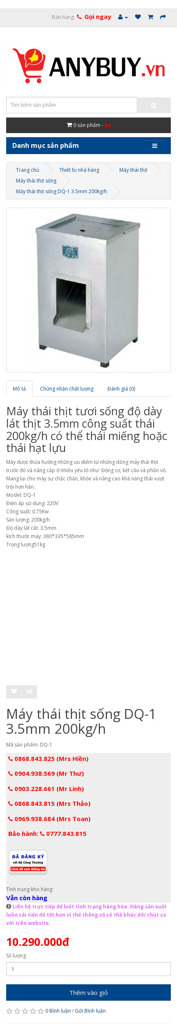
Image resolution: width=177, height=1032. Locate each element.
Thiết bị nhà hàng (79, 169)
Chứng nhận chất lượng (66, 388)
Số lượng (16, 955)
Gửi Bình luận (90, 1010)
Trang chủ (27, 169)
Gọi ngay (97, 16)
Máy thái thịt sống (36, 180)
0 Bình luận (58, 1010)
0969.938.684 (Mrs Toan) (49, 818)
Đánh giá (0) (121, 388)
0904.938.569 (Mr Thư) (46, 773)
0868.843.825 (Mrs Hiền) (48, 758)
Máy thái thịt (133, 169)
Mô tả (19, 388)
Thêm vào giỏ (88, 992)
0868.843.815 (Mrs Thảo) (49, 803)
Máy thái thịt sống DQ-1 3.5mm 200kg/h (61, 191)
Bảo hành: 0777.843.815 (47, 833)
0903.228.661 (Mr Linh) (46, 788)
